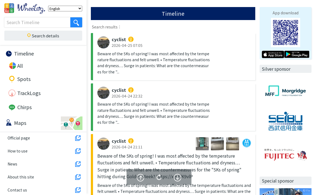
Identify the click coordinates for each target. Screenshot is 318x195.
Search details (42, 35)
